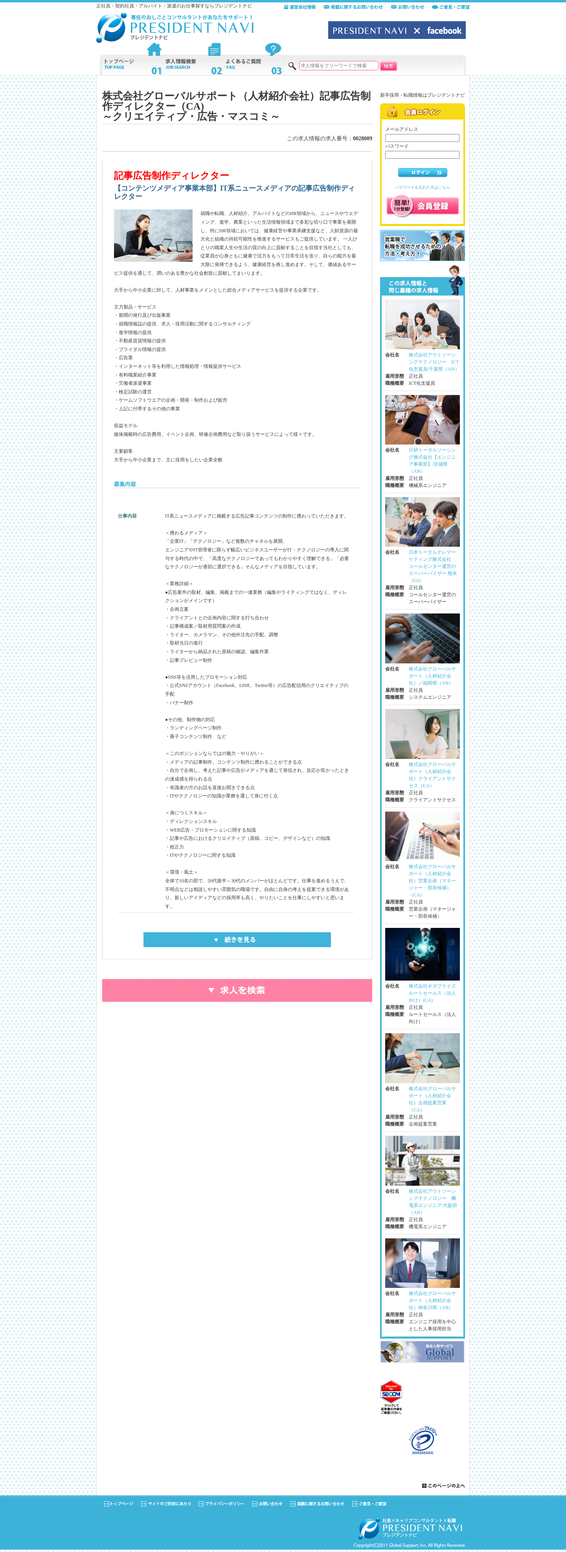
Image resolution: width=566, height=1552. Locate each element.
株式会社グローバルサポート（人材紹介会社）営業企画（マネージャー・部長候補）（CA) (432, 881)
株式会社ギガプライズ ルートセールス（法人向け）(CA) (432, 993)
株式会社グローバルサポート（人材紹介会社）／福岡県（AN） (432, 676)
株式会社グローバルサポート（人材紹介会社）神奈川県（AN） (432, 1300)
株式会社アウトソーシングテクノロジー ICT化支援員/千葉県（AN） (434, 362)
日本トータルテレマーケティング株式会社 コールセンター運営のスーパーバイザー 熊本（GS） (433, 566)
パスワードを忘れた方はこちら (422, 187)
